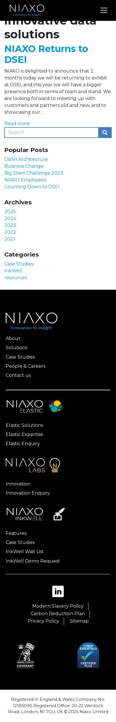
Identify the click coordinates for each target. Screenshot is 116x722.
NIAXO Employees (25, 180)
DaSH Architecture (26, 159)
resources (15, 277)
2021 (9, 239)
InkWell (13, 270)
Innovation (18, 484)
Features (16, 533)
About (13, 338)
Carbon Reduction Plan (58, 613)
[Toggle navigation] (104, 10)
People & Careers (25, 366)
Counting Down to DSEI (31, 186)
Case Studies (18, 264)
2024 (10, 218)
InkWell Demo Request (33, 561)
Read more (17, 123)
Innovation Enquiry (28, 493)
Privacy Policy (43, 621)
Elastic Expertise (24, 434)
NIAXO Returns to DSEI (46, 54)
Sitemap (79, 621)
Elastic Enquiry (23, 443)
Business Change (23, 166)
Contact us (18, 375)
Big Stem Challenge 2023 (33, 173)
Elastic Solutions (24, 425)
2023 (10, 225)
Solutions (16, 347)
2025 (10, 211)
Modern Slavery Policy (58, 606)
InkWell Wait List (25, 551)
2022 (10, 232)
